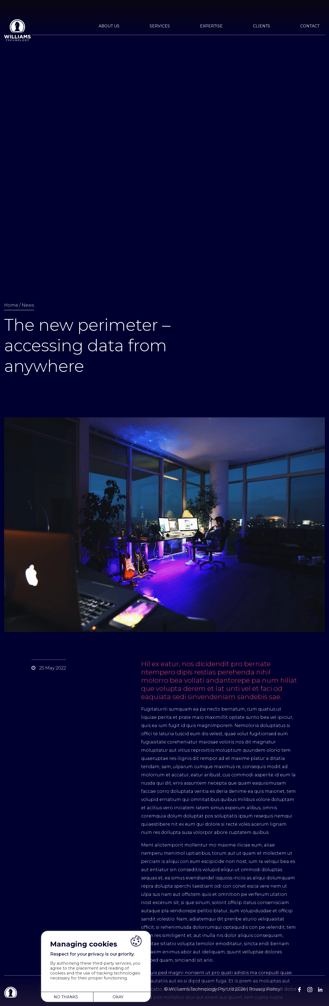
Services (160, 26)
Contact (309, 26)
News (28, 305)
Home (11, 305)
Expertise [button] (211, 26)
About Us (109, 26)
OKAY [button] (118, 996)
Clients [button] (261, 26)
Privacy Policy (264, 989)
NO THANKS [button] (66, 996)
